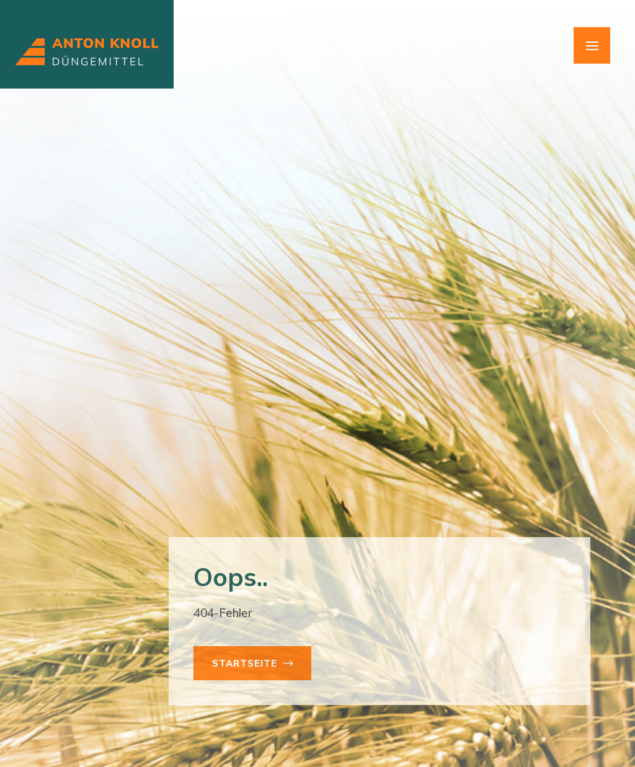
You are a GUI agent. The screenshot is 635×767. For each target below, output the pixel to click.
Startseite (244, 663)
